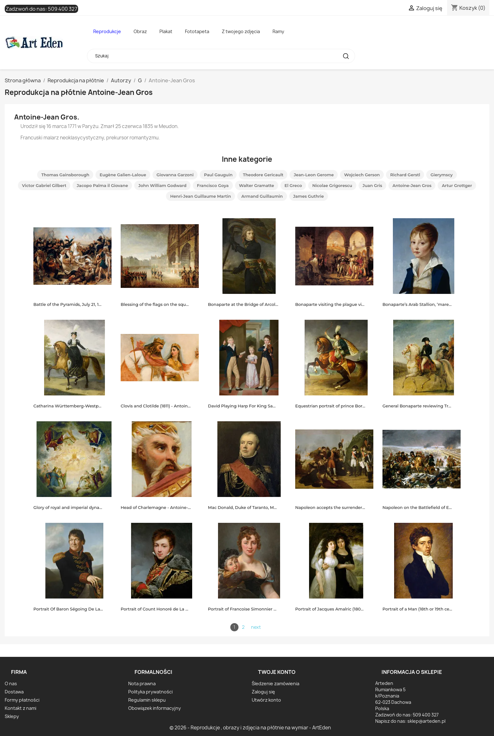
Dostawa (14, 692)
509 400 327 (62, 8)
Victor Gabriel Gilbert (44, 185)
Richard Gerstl (405, 174)
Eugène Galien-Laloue (123, 174)
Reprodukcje (107, 31)
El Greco (293, 185)
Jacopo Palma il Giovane (102, 185)
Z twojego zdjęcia (241, 31)
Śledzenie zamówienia (275, 683)
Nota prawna (142, 683)
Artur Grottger (457, 185)
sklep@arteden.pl (426, 721)
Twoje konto (277, 672)
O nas (11, 683)
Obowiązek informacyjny (154, 708)
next (256, 627)
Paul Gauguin (218, 174)
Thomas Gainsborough (65, 174)
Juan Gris (372, 185)
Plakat (165, 31)
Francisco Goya (213, 185)
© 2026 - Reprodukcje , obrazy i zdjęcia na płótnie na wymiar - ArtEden (250, 727)
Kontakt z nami (20, 708)
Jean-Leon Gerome (314, 174)
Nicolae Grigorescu (332, 185)
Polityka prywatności (150, 692)
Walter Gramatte (256, 185)
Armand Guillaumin (262, 196)
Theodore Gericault (263, 174)
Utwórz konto (266, 700)
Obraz (140, 31)
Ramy (278, 31)
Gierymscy (441, 174)
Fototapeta (197, 31)
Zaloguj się (263, 692)
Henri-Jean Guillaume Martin (200, 196)
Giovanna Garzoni (175, 174)
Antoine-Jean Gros (412, 185)
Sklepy (12, 716)
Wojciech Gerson (362, 174)
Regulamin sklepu (147, 700)
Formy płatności (22, 700)
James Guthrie (308, 196)
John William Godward (162, 185)
